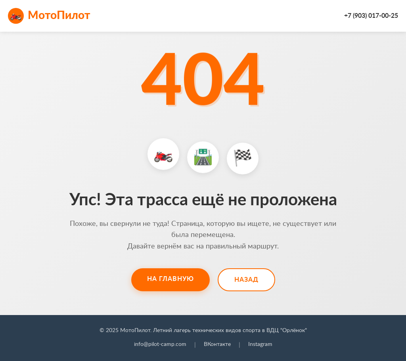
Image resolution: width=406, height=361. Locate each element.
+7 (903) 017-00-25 (371, 16)
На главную (170, 279)
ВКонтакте (217, 344)
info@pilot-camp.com (160, 344)
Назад (246, 280)
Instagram (260, 344)
